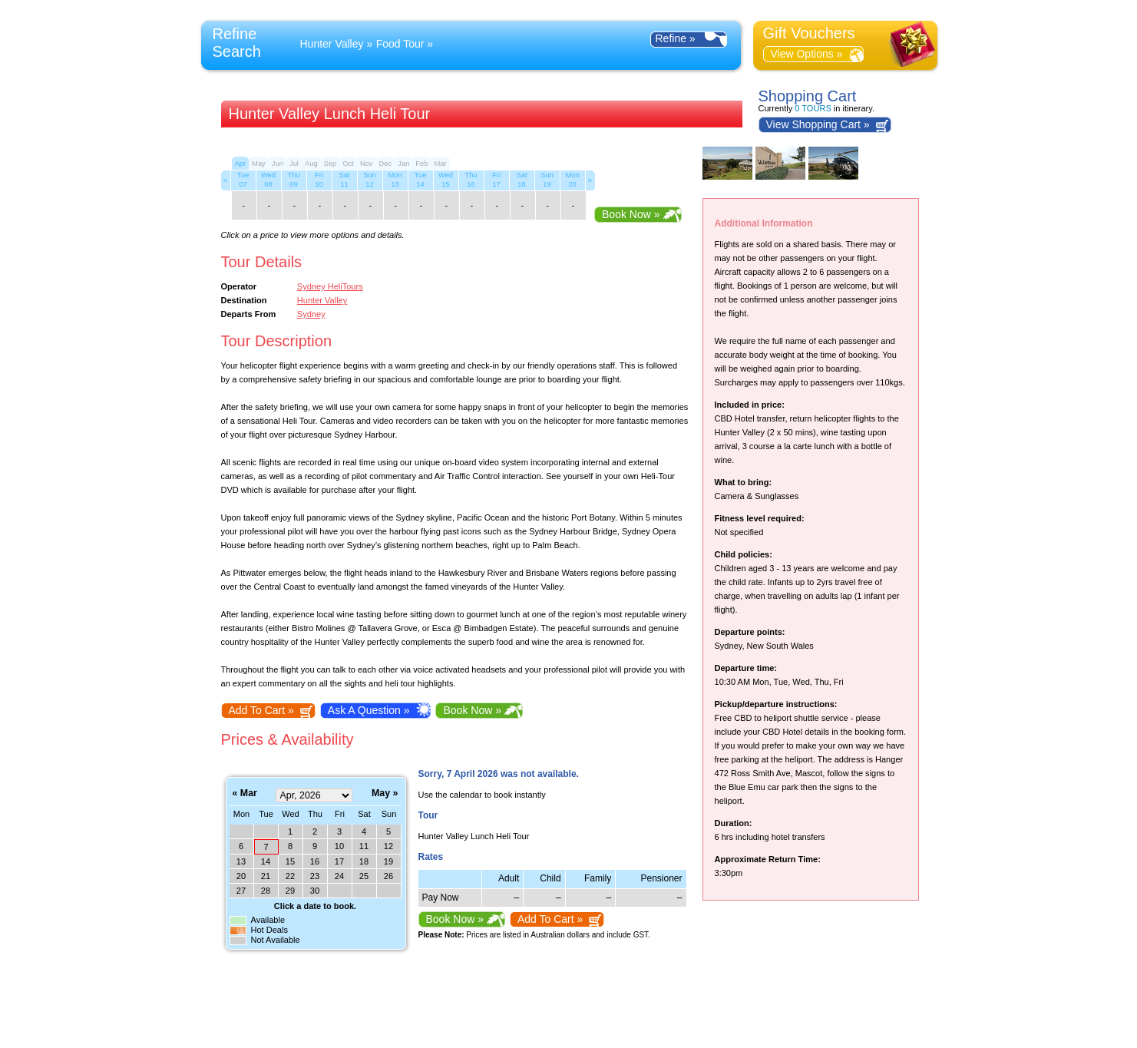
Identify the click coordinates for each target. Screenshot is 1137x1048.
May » (385, 793)
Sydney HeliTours (330, 286)
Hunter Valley (332, 44)
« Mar (245, 793)
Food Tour (400, 44)
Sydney (311, 314)
